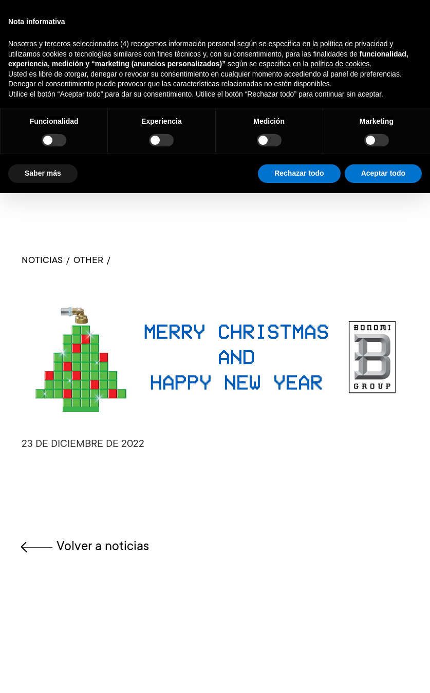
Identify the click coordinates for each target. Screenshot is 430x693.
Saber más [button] (43, 173)
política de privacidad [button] (354, 44)
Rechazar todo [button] (299, 173)
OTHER (88, 261)
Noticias (42, 261)
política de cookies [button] (339, 64)
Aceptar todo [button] (383, 173)
